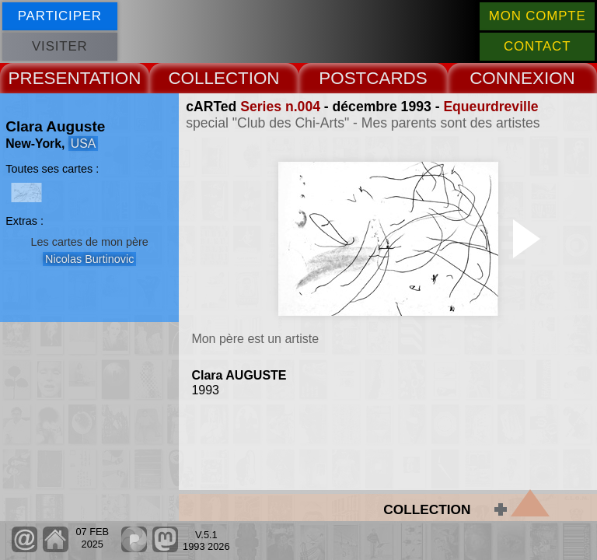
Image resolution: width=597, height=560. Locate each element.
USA (83, 143)
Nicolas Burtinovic (89, 259)
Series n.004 (280, 106)
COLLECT (208, 78)
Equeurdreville (490, 106)
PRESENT (49, 78)
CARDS (396, 78)
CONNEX (507, 78)
